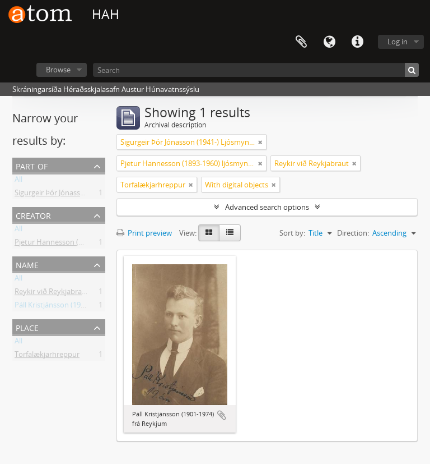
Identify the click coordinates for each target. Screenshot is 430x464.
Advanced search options (267, 207)
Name (27, 264)
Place (27, 326)
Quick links (357, 42)
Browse (58, 70)
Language (329, 42)
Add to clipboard (221, 415)
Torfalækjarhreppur (47, 356)
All (18, 181)
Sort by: (292, 233)
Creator (33, 214)
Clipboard (301, 42)
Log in (397, 41)
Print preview (144, 233)
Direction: (353, 233)
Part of (32, 165)
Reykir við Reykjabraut (52, 293)
